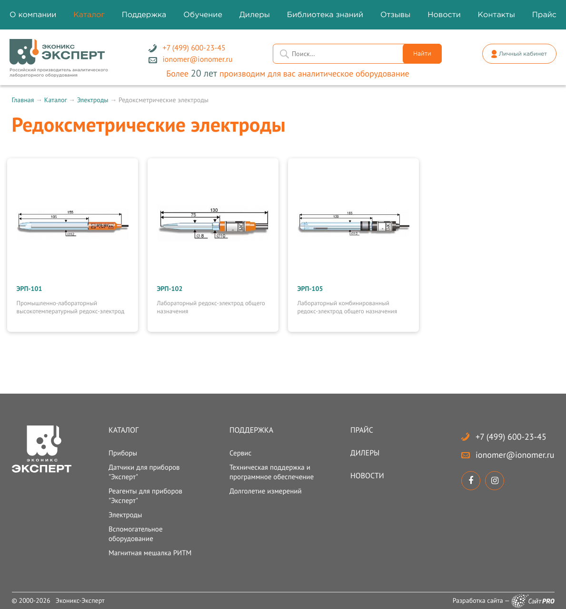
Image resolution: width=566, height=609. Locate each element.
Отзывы (395, 15)
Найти (422, 54)
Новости (367, 476)
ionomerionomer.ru (515, 454)
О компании (33, 15)
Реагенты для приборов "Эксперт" (145, 496)
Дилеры (364, 453)
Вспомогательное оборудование (136, 534)
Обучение (202, 15)
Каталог (55, 100)
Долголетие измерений (265, 491)
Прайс (361, 430)
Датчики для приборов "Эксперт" (144, 472)
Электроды (93, 100)
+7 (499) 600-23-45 (511, 436)
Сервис (240, 453)
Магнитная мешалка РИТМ (150, 553)
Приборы (123, 453)
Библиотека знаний (325, 15)
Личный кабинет (523, 54)
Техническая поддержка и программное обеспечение (271, 472)
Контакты (496, 15)
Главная (23, 100)
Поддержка (251, 430)
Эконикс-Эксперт (80, 600)
